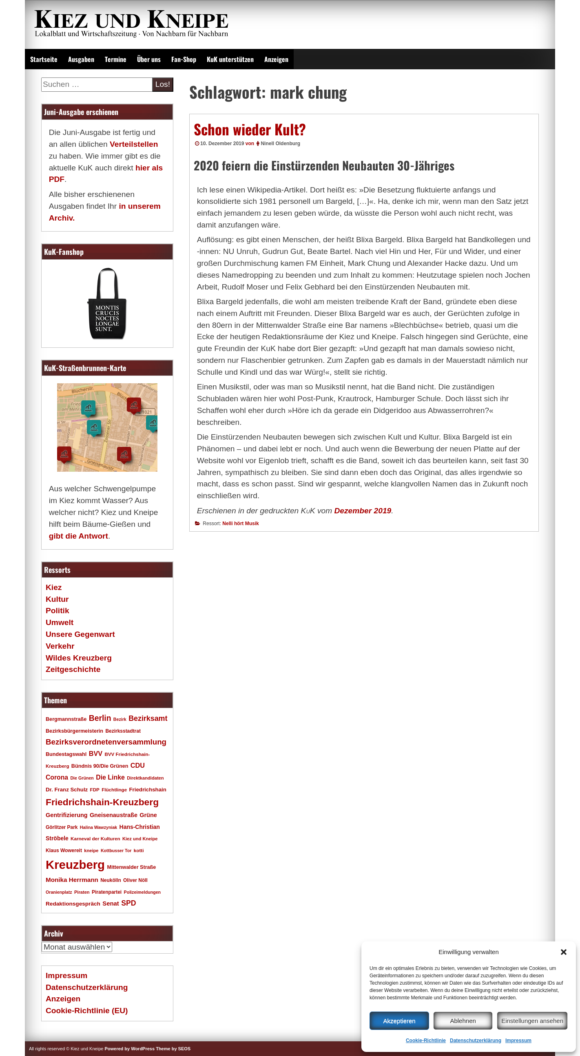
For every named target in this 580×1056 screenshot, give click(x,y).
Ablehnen (463, 1020)
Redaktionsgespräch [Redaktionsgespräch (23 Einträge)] (73, 904)
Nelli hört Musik (240, 523)
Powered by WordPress (129, 1048)
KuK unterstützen (230, 59)
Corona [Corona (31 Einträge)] (57, 777)
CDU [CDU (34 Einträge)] (138, 765)
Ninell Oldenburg (280, 143)
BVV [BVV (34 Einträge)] (95, 753)
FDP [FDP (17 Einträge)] (95, 789)
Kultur (57, 599)
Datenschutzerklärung (475, 1040)
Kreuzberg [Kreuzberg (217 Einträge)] (75, 864)
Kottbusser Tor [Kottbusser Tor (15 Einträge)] (116, 850)
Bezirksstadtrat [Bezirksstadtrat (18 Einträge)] (122, 731)
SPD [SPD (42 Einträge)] (128, 903)
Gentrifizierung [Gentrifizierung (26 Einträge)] (67, 815)
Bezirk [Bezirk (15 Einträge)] (119, 719)
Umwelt (59, 622)
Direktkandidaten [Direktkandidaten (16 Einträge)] (145, 777)
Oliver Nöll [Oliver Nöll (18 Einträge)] (135, 880)
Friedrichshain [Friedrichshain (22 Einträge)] (147, 789)
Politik (57, 610)
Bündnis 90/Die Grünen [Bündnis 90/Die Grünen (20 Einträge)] (99, 766)
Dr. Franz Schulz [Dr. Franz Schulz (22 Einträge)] (67, 789)
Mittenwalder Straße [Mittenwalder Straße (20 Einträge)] (131, 867)
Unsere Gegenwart (80, 634)
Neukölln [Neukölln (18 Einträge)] (110, 880)
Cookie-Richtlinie (426, 1040)
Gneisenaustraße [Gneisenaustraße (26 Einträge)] (113, 815)
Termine (115, 59)
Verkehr (60, 646)
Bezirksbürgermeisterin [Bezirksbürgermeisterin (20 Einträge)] (74, 731)
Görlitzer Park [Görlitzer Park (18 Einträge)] (62, 827)
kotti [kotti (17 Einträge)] (139, 850)
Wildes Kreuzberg (79, 658)
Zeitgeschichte (73, 669)
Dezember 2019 (363, 510)
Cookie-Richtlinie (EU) (87, 1010)
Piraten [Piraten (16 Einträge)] (82, 892)
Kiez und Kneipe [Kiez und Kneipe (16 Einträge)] (140, 838)
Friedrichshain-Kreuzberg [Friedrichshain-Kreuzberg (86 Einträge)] (102, 802)
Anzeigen (276, 59)
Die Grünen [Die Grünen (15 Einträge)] (81, 777)
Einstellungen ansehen (532, 1020)
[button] (564, 952)
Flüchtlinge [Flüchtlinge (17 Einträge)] (114, 789)
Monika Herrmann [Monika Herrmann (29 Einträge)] (72, 879)
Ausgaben (81, 59)
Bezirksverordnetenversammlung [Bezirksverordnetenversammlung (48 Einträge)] (106, 742)
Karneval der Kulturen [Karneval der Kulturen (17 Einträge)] (95, 838)
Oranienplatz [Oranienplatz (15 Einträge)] (59, 892)
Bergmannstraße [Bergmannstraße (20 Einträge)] (66, 719)
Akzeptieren (399, 1020)
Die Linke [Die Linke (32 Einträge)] (110, 777)
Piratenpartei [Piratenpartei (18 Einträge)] (107, 892)
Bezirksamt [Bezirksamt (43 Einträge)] (147, 718)
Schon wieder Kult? (250, 128)
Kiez (54, 587)
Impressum (518, 1040)
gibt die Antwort (78, 536)
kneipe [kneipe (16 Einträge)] (91, 850)
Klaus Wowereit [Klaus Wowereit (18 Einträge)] (64, 850)
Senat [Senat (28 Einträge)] (110, 903)
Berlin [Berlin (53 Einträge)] (100, 718)
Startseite (44, 59)
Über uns (149, 59)
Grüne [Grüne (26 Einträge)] (148, 815)
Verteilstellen (134, 144)
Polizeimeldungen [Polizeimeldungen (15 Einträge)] (142, 892)
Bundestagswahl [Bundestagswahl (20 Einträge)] (66, 754)
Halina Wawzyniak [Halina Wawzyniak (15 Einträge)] (98, 827)
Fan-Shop (183, 59)
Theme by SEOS (173, 1048)
